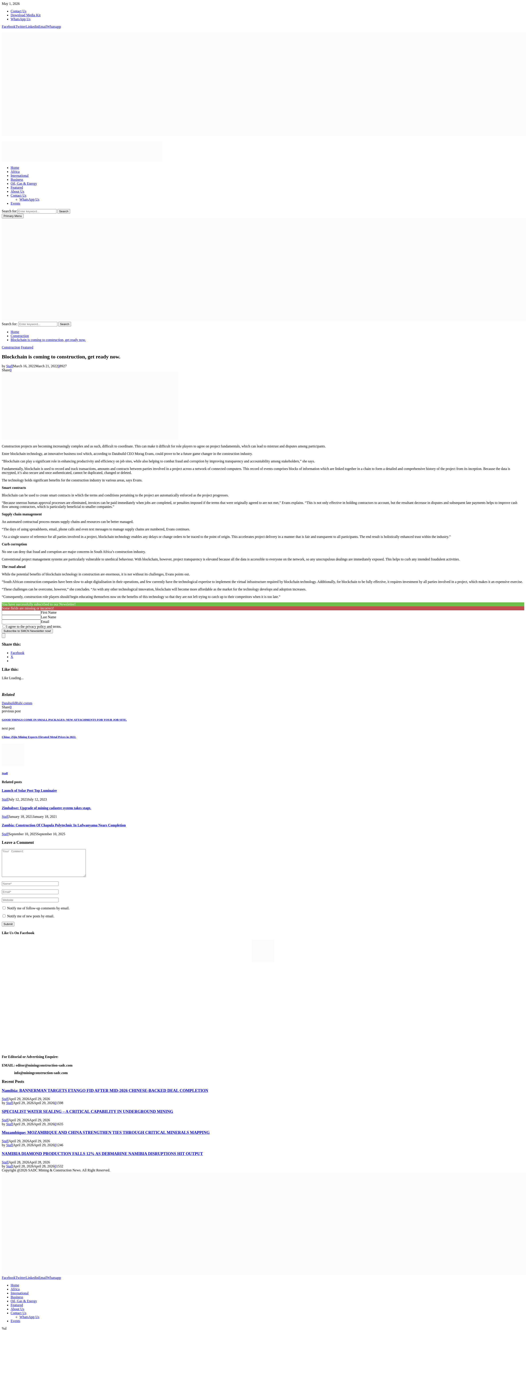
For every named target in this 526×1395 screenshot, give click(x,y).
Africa (15, 171)
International (20, 175)
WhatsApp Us (20, 19)
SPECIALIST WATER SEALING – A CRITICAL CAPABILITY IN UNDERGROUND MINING (87, 1116)
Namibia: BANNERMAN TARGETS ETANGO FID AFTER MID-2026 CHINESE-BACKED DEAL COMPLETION (105, 1095)
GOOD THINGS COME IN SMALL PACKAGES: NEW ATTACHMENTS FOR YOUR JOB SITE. (64, 719)
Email (45, 622)
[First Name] (21, 612)
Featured (17, 187)
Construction (11, 347)
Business (17, 179)
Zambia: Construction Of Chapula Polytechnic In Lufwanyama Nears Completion (64, 825)
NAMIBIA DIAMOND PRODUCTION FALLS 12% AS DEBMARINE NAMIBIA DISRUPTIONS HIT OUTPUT (102, 1159)
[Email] (21, 622)
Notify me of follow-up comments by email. (38, 913)
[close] (3, 635)
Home (15, 168)
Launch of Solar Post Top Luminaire (29, 790)
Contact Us (18, 11)
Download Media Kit (26, 15)
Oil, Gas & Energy (24, 183)
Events (15, 203)
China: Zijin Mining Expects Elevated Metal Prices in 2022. (39, 737)
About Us (17, 191)
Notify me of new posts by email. (30, 921)
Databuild (9, 703)
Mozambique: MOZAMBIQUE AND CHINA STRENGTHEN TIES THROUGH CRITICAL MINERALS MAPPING (106, 1137)
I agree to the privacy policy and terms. (34, 626)
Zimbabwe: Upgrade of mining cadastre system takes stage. (46, 808)
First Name (49, 612)
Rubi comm (24, 703)
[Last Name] (21, 617)
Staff (9, 366)
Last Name (48, 617)
